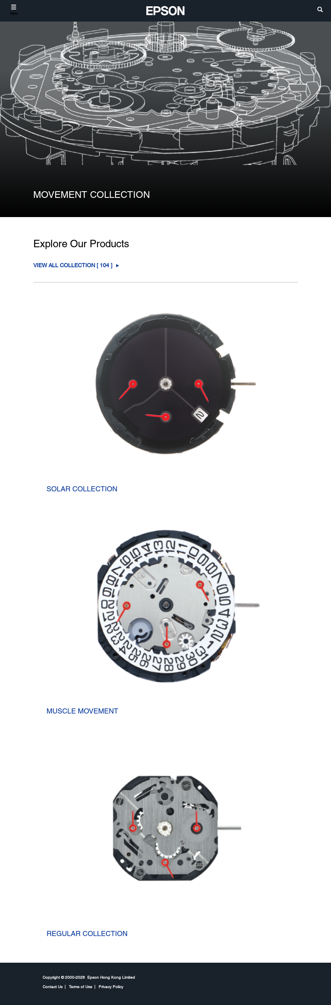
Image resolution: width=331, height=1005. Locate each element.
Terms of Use (80, 986)
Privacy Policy (111, 986)
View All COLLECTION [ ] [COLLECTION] (72, 265)
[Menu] (14, 9)
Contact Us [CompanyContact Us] (53, 986)
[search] (320, 10)
